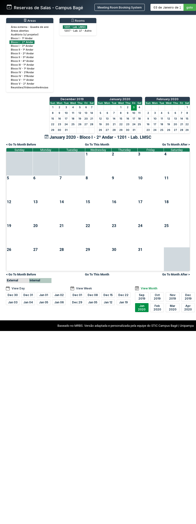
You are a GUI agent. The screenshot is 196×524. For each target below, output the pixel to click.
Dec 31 (28, 295)
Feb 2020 (157, 307)
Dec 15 (108, 295)
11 (73, 113)
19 (79, 118)
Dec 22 (123, 295)
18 (73, 118)
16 (59, 118)
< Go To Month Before (21, 144)
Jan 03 (12, 302)
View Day (18, 288)
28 (91, 124)
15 (52, 118)
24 (66, 124)
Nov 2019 (172, 296)
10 (66, 113)
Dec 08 (93, 295)
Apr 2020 (188, 307)
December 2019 (72, 99)
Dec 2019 (188, 296)
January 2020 (119, 99)
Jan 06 (59, 302)
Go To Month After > (176, 144)
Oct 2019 (157, 296)
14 (91, 113)
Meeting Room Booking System (120, 7)
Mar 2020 (172, 307)
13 (86, 113)
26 (79, 124)
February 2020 (168, 99)
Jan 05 (43, 302)
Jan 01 (43, 295)
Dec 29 (77, 302)
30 (59, 130)
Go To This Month (97, 144)
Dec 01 (77, 295)
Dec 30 (13, 295)
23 (59, 124)
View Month (149, 288)
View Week (84, 288)
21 (91, 118)
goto (189, 7)
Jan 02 (59, 295)
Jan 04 (28, 302)
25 (73, 124)
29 (52, 130)
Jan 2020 (141, 307)
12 (79, 113)
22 (52, 124)
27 (86, 124)
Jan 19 (123, 302)
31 (66, 130)
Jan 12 (108, 302)
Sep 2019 (141, 296)
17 (66, 118)
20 (86, 118)
